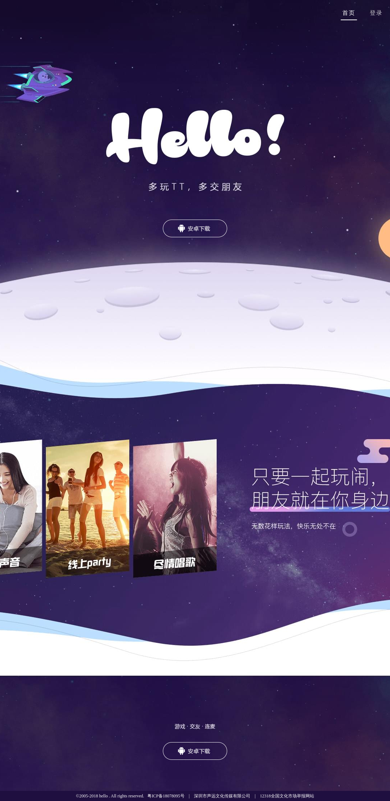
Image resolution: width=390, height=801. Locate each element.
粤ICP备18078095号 (166, 795)
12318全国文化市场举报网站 (287, 795)
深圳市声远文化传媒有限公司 (222, 795)
